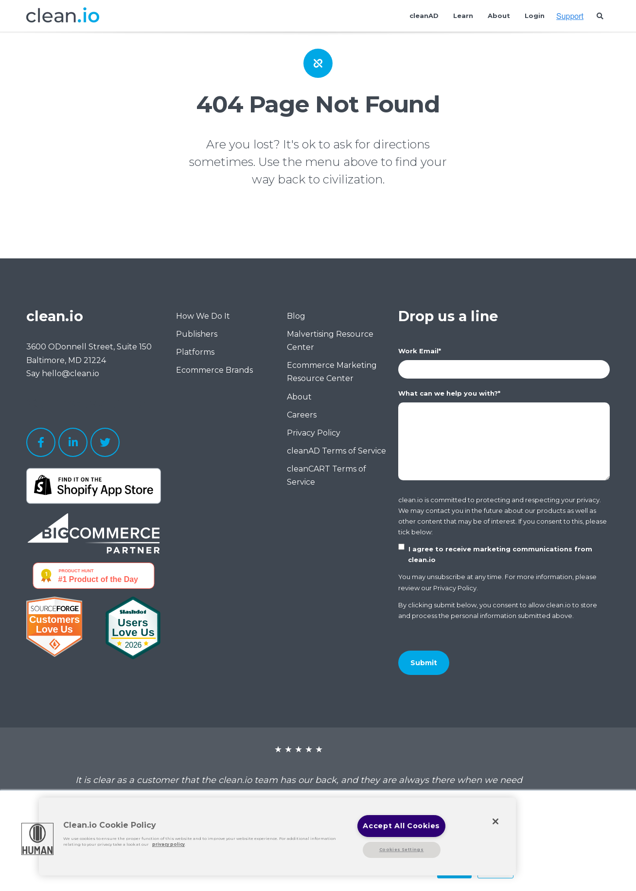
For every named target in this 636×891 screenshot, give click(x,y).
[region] (277, 836)
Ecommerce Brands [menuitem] (214, 370)
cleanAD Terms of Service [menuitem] (336, 450)
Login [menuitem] (535, 15)
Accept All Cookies (401, 825)
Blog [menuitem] (296, 316)
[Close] (495, 821)
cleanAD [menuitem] (424, 15)
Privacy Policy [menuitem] (313, 432)
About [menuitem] (499, 15)
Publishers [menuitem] (196, 334)
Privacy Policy (455, 588)
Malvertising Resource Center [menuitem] (330, 340)
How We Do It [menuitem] (203, 316)
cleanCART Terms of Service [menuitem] (326, 475)
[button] (37, 839)
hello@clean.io (70, 373)
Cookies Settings (401, 849)
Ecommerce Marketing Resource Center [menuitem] (332, 372)
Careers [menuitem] (302, 414)
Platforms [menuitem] (195, 352)
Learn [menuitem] (463, 15)
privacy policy (168, 844)
